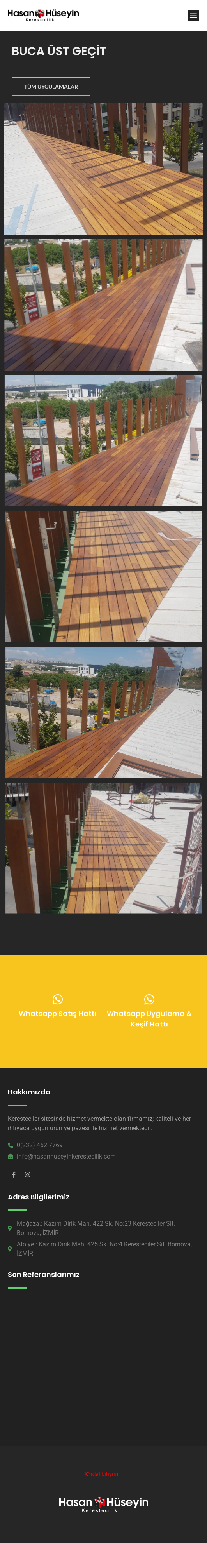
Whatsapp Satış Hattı (58, 1015)
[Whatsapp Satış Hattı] (58, 1001)
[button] (193, 15)
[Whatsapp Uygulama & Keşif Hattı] (149, 1001)
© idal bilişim (102, 1473)
